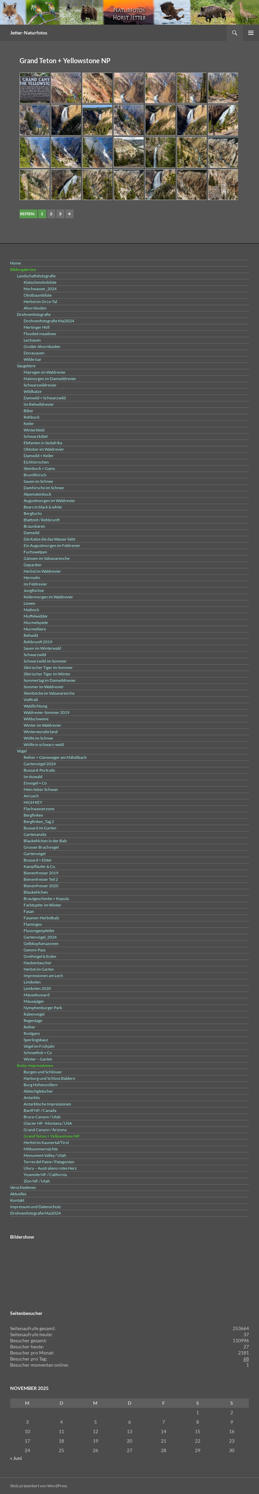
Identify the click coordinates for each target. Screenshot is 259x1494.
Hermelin (32, 577)
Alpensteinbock (37, 494)
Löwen (29, 603)
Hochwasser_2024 (40, 288)
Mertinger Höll (37, 327)
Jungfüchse (34, 590)
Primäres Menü (251, 33)
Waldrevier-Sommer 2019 (46, 712)
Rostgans (32, 1033)
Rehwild (31, 635)
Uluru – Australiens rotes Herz (50, 1168)
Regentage (33, 1020)
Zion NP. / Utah (37, 1181)
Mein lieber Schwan (41, 789)
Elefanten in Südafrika (43, 442)
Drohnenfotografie (34, 314)
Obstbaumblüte (38, 295)
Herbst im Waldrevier (42, 571)
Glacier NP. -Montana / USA (48, 1123)
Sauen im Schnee (38, 481)
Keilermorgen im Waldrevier (48, 596)
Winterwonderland (41, 731)
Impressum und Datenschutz (35, 1206)
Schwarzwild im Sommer (45, 661)
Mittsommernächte (41, 1148)
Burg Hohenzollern (41, 1084)
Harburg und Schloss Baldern (49, 1078)
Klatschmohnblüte (40, 282)
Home (15, 263)
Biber (28, 410)
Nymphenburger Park (43, 1007)
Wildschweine (36, 718)
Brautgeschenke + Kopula (46, 898)
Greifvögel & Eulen (40, 956)
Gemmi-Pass (35, 949)
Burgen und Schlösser (43, 1071)
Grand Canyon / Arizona (45, 1129)
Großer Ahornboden (42, 346)
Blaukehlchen (36, 892)
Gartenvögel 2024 (40, 763)
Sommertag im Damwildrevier (50, 680)
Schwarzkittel (36, 436)
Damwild (31, 532)
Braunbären (34, 526)
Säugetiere (26, 365)
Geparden (32, 564)
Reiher (29, 1026)
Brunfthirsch (35, 474)
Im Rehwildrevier (39, 404)
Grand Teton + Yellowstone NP (52, 1136)
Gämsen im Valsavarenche (46, 558)
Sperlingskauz (36, 1039)
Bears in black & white (43, 506)
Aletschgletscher (38, 1091)
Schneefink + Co (38, 1052)
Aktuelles (18, 1193)
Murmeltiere (35, 628)
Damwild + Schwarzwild (45, 397)
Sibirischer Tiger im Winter (47, 673)
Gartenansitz (35, 834)
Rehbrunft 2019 (38, 641)
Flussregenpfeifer (39, 930)
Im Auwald (33, 776)
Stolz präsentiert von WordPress (38, 1485)
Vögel (22, 750)
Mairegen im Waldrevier (45, 372)
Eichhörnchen (36, 462)
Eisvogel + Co (35, 783)
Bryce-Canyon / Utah (42, 1116)
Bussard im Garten (40, 827)
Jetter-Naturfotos (28, 32)
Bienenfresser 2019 (41, 872)
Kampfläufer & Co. (40, 866)
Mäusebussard (37, 994)
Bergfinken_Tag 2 (39, 821)
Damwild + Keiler (39, 455)
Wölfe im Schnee (38, 738)
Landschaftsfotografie (36, 275)
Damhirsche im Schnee (44, 487)
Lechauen (32, 340)
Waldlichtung (35, 705)
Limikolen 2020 (37, 988)
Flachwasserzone (39, 808)
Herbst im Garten (39, 969)
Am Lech (31, 795)
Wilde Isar (32, 359)
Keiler (29, 423)
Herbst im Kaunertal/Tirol (46, 1142)
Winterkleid (34, 429)
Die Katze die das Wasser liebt (49, 539)
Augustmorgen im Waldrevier (49, 500)
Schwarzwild (35, 654)
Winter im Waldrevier (42, 725)
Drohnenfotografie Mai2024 (49, 320)
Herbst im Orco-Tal (40, 301)
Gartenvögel (35, 853)
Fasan (29, 911)
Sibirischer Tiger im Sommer (48, 667)
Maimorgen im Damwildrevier (50, 378)
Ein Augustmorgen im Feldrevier (52, 545)
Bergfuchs (33, 513)
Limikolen (32, 982)
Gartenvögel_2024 (40, 937)
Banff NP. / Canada (40, 1110)
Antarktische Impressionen (47, 1103)
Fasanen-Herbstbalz (41, 917)
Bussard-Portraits (39, 770)
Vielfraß (31, 699)
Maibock (31, 609)
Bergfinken (33, 815)
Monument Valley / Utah (45, 1155)
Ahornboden (35, 307)
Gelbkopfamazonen (41, 943)
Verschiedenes (23, 1187)
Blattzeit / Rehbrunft (42, 519)
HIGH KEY (33, 802)
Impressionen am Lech (43, 975)
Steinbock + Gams (39, 468)
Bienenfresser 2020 (41, 885)
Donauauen (34, 352)
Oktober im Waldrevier (44, 449)
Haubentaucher (38, 962)
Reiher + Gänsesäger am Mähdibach (55, 757)
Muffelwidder (36, 616)
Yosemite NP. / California (45, 1174)
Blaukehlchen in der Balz (45, 840)
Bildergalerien (23, 269)
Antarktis (32, 1097)
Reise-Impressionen (35, 1065)
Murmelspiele (36, 622)
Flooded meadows (40, 333)
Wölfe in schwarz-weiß (44, 744)
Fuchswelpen (35, 551)
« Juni (16, 1458)
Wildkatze (32, 391)
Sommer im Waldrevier (44, 686)
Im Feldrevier (35, 584)
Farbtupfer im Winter (42, 904)
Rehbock (31, 417)
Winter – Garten (38, 1059)
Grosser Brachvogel (41, 847)
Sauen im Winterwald (42, 648)
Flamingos (33, 924)
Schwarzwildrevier (40, 385)
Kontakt (17, 1200)
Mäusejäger (34, 1001)
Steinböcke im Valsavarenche (49, 693)
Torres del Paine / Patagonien (49, 1161)
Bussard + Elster (38, 860)
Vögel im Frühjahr (39, 1046)
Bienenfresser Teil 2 (41, 879)
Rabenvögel (34, 1014)
